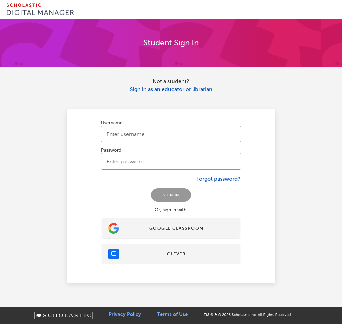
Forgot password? (218, 179)
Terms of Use (172, 314)
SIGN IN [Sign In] (171, 195)
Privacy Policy (125, 314)
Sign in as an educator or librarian (171, 89)
